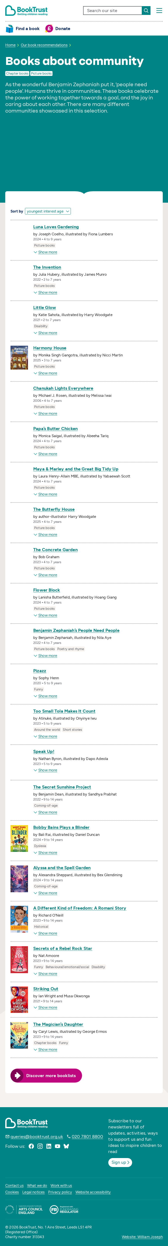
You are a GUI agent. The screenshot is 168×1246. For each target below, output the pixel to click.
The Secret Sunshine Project (62, 787)
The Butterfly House (54, 509)
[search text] (112, 10)
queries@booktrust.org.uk (36, 1136)
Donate (62, 28)
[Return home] (26, 10)
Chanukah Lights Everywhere (63, 388)
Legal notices (33, 1192)
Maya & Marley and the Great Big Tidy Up (75, 469)
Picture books (41, 73)
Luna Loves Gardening (56, 226)
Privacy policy (60, 1192)
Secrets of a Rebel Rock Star (62, 948)
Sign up (121, 1162)
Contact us (14, 1185)
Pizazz (39, 670)
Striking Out (45, 988)
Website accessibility (93, 1192)
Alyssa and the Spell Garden (62, 867)
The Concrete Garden (55, 549)
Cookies (12, 1192)
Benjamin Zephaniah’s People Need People (76, 630)
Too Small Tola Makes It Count (64, 711)
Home (10, 45)
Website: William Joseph (142, 1236)
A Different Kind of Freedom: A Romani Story (79, 908)
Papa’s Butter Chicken (55, 428)
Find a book (28, 28)
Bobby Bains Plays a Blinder (61, 827)
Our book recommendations (44, 45)
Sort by (16, 211)
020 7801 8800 (87, 1136)
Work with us (61, 1185)
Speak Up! (43, 751)
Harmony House (49, 347)
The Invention (47, 267)
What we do (37, 1185)
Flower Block (46, 590)
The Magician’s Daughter (58, 1024)
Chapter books (17, 73)
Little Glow (44, 307)
